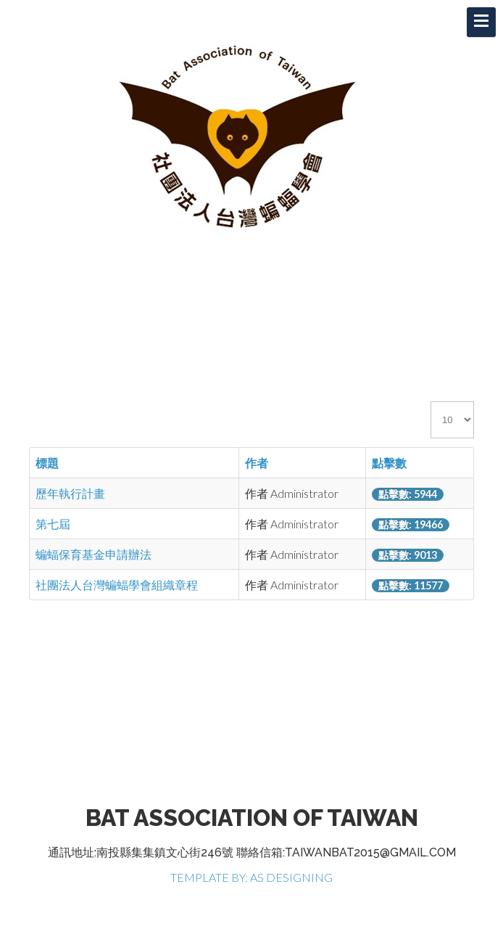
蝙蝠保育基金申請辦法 (93, 554)
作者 (256, 463)
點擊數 (389, 463)
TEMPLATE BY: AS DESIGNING (251, 877)
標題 (47, 463)
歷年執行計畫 (70, 493)
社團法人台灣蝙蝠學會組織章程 (117, 585)
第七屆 (53, 524)
